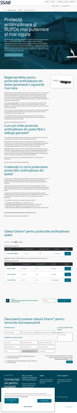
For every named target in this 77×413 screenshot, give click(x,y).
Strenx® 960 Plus (11, 274)
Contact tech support (62, 397)
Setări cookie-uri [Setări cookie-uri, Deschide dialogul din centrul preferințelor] (28, 406)
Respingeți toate (40, 401)
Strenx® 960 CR (10, 280)
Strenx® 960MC (10, 268)
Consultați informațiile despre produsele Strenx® (19, 59)
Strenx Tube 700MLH (12, 253)
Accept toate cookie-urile (16, 401)
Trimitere (69, 362)
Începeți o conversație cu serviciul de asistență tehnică (16, 216)
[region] (28, 400)
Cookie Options (69, 406)
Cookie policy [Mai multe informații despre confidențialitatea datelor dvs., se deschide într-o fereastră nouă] (25, 398)
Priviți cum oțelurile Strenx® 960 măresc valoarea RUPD (16, 162)
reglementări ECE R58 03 (13, 103)
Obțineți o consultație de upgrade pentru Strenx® (15, 122)
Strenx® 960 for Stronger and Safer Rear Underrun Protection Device (24, 301)
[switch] (16, 242)
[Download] (64, 300)
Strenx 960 (7, 148)
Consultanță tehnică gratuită (14, 55)
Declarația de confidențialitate (62, 359)
